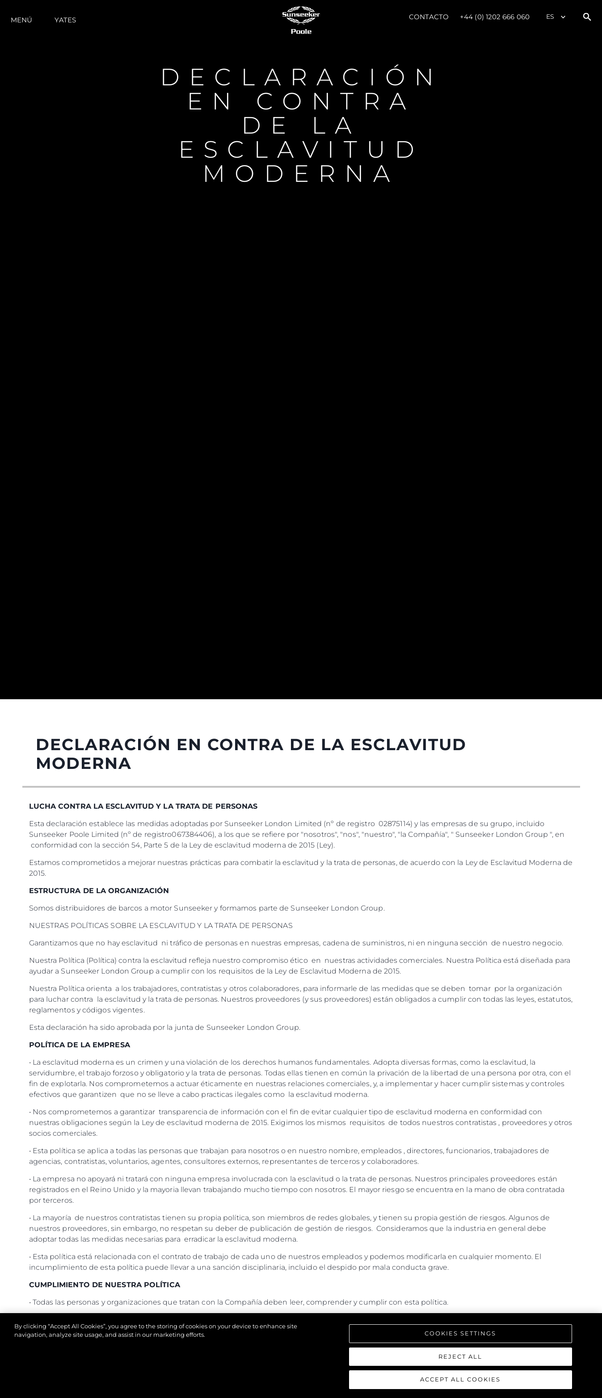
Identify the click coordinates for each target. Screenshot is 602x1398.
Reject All (460, 1360)
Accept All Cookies (460, 1383)
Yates (65, 20)
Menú (21, 20)
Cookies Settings (460, 1337)
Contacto (429, 17)
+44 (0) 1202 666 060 (495, 17)
